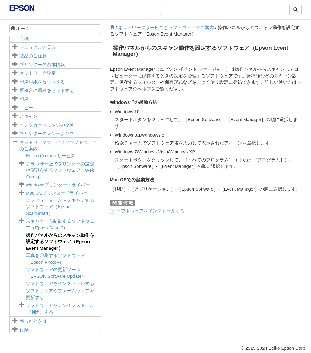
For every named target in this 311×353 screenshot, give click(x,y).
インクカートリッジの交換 (46, 124)
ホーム (20, 28)
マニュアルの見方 (37, 47)
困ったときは (33, 321)
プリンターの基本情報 (42, 64)
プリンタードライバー (58, 184)
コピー (26, 107)
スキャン (28, 116)
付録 (24, 329)
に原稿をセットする (46, 90)
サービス (50, 155)
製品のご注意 (33, 55)
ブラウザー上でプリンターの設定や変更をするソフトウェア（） (60, 170)
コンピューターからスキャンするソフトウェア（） (60, 207)
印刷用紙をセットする (42, 81)
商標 (24, 38)
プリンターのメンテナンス (46, 133)
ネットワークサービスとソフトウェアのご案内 (166, 27)
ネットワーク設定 (37, 73)
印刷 (24, 98)
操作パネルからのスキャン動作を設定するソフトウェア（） (60, 242)
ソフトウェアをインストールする (60, 283)
